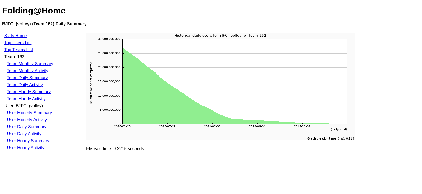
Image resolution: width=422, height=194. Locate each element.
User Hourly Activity (25, 148)
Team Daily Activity (25, 84)
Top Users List (17, 42)
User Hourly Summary (28, 140)
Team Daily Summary (27, 77)
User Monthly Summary (29, 112)
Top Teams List (18, 49)
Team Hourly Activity (26, 98)
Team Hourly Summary (29, 91)
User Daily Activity (24, 133)
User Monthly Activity (27, 119)
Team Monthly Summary (30, 63)
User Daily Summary (27, 126)
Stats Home (15, 35)
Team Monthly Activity (27, 70)
